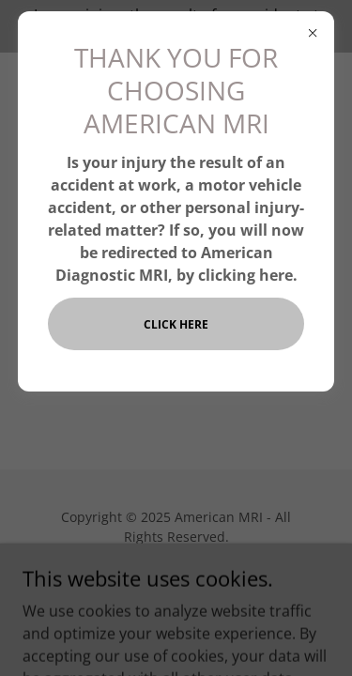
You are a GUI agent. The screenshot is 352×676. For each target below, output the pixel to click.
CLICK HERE (176, 324)
